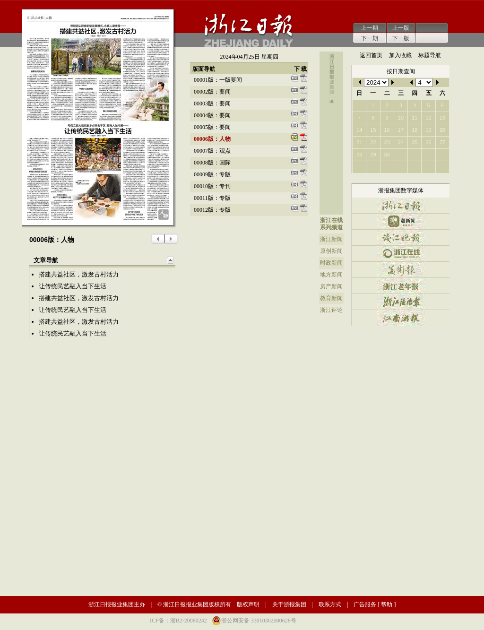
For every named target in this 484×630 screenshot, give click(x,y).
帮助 (386, 604)
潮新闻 (400, 221)
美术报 (400, 269)
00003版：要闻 (212, 103)
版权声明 (248, 604)
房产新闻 (331, 286)
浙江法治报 (400, 302)
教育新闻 (331, 298)
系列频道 (331, 227)
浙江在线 (331, 220)
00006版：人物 (212, 139)
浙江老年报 (400, 285)
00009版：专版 (212, 174)
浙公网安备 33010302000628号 (258, 620)
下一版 (400, 38)
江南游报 (400, 318)
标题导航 (429, 55)
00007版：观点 (212, 150)
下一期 (369, 38)
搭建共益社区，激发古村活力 (79, 274)
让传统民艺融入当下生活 (72, 286)
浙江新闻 (331, 239)
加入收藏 (400, 55)
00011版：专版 (212, 198)
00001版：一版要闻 (218, 80)
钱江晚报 (400, 237)
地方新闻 (331, 274)
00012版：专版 (212, 210)
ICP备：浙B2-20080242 (178, 620)
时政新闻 (331, 262)
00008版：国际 (212, 162)
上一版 (400, 28)
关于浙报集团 (289, 604)
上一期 (369, 28)
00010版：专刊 (212, 186)
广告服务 (365, 604)
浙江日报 (400, 205)
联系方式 (330, 604)
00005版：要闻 (212, 127)
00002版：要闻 (212, 91)
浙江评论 (331, 310)
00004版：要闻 (212, 115)
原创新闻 (331, 251)
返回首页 (371, 55)
